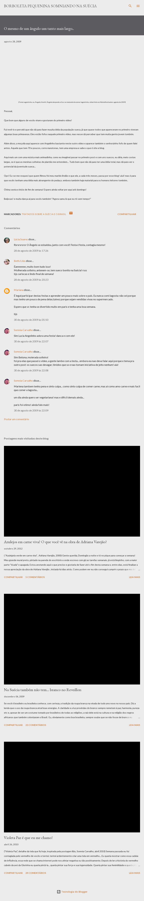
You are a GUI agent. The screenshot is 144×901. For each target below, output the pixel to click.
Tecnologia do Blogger (72, 891)
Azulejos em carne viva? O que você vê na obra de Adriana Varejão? (55, 541)
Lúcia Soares (21, 239)
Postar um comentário (16, 419)
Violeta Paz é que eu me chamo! (28, 837)
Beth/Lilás (19, 260)
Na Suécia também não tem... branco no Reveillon (42, 689)
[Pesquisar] (130, 6)
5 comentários (35, 577)
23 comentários (35, 725)
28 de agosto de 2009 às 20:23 (31, 279)
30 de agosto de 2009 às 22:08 (31, 370)
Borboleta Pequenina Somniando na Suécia (50, 5)
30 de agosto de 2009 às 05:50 (31, 319)
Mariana (18, 289)
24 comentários (35, 872)
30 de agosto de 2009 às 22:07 (31, 341)
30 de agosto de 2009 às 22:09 (31, 410)
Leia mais (134, 577)
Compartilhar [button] (126, 214)
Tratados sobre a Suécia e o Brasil (44, 214)
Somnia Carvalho (23, 329)
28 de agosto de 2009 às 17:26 (31, 250)
